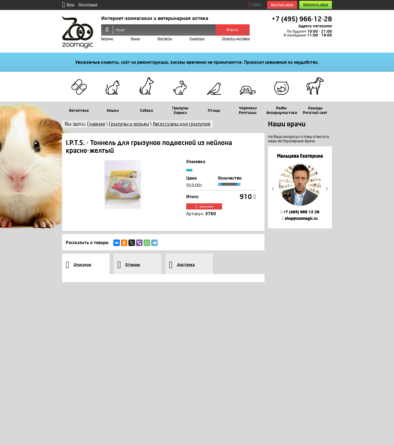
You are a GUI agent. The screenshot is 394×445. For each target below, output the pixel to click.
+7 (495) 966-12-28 (301, 19)
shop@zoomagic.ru (299, 219)
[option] (300, 187)
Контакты (165, 39)
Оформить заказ (315, 4)
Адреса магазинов (315, 26)
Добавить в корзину (221, 212)
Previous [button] (273, 189)
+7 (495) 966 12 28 (300, 212)
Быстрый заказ (282, 4)
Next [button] (327, 189)
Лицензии (197, 39)
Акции (135, 39)
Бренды (107, 39)
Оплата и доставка (236, 39)
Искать (232, 30)
